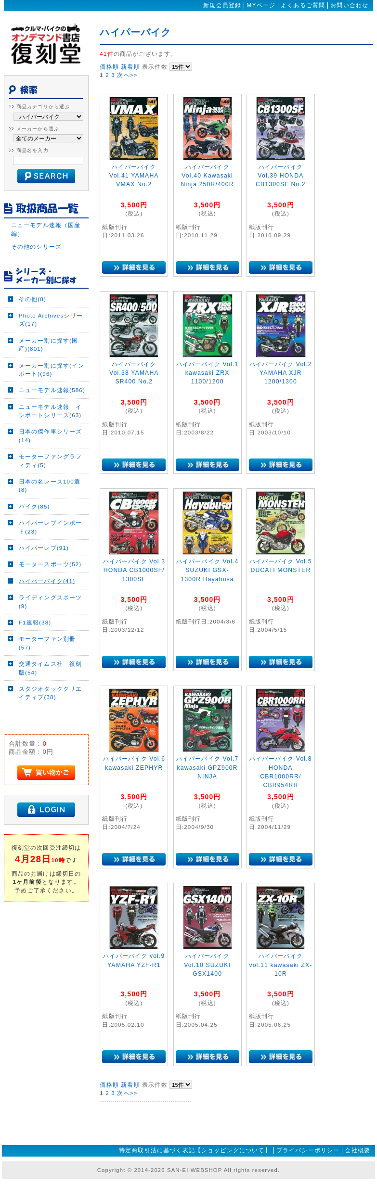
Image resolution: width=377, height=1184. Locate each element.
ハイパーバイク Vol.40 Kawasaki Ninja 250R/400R (207, 176)
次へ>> (127, 75)
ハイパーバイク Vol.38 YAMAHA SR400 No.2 (134, 373)
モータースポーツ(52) (50, 564)
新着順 (130, 67)
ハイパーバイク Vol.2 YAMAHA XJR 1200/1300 (280, 373)
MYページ (261, 5)
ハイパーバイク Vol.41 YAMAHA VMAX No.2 (134, 176)
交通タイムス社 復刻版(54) (50, 668)
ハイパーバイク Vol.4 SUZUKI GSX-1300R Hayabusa (207, 570)
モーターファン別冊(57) (47, 643)
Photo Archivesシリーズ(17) (51, 319)
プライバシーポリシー (308, 1150)
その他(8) (32, 299)
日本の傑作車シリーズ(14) (50, 435)
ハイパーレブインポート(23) (50, 527)
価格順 (109, 67)
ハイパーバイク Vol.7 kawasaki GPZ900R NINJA (207, 767)
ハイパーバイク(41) (47, 581)
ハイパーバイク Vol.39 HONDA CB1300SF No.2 (281, 176)
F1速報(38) (35, 622)
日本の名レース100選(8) (49, 485)
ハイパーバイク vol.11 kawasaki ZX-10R (280, 965)
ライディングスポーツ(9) (50, 601)
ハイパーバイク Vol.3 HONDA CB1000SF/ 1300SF (137, 570)
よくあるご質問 (303, 5)
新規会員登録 (222, 5)
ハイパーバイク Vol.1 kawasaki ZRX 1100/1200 (207, 373)
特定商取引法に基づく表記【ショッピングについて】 (195, 1150)
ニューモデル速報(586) (52, 390)
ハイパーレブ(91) (44, 548)
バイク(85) (34, 506)
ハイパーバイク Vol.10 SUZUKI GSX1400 (207, 965)
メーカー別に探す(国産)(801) (48, 344)
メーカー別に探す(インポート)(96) (52, 369)
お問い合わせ (349, 5)
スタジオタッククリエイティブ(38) (50, 693)
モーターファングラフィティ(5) (50, 460)
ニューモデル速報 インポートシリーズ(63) (50, 411)
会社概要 (357, 1150)
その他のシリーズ (36, 246)
